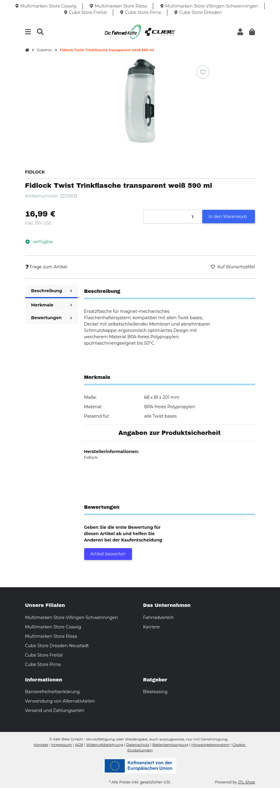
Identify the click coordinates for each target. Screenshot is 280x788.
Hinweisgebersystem (210, 744)
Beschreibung (51, 290)
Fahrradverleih (158, 617)
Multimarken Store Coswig (53, 627)
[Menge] (173, 216)
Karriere (151, 627)
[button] (240, 32)
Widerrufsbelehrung (104, 744)
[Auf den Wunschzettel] (202, 72)
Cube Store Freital (44, 655)
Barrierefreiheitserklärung (52, 691)
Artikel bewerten (108, 554)
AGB (79, 744)
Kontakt (41, 744)
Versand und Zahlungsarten (54, 710)
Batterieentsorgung (170, 744)
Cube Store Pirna (43, 664)
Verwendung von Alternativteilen (60, 701)
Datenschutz (138, 744)
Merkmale (51, 305)
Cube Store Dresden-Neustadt (57, 645)
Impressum (61, 744)
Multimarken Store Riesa (51, 636)
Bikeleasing (155, 691)
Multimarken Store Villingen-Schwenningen (71, 617)
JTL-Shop (246, 782)
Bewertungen (51, 317)
